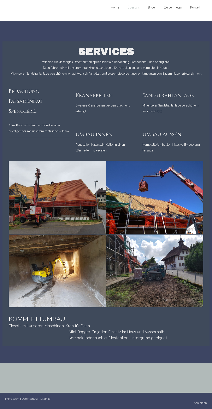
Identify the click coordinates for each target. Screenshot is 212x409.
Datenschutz (30, 399)
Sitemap (45, 399)
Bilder (152, 7)
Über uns (134, 7)
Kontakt (195, 7)
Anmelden (200, 403)
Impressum (12, 399)
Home (115, 7)
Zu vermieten (173, 7)
